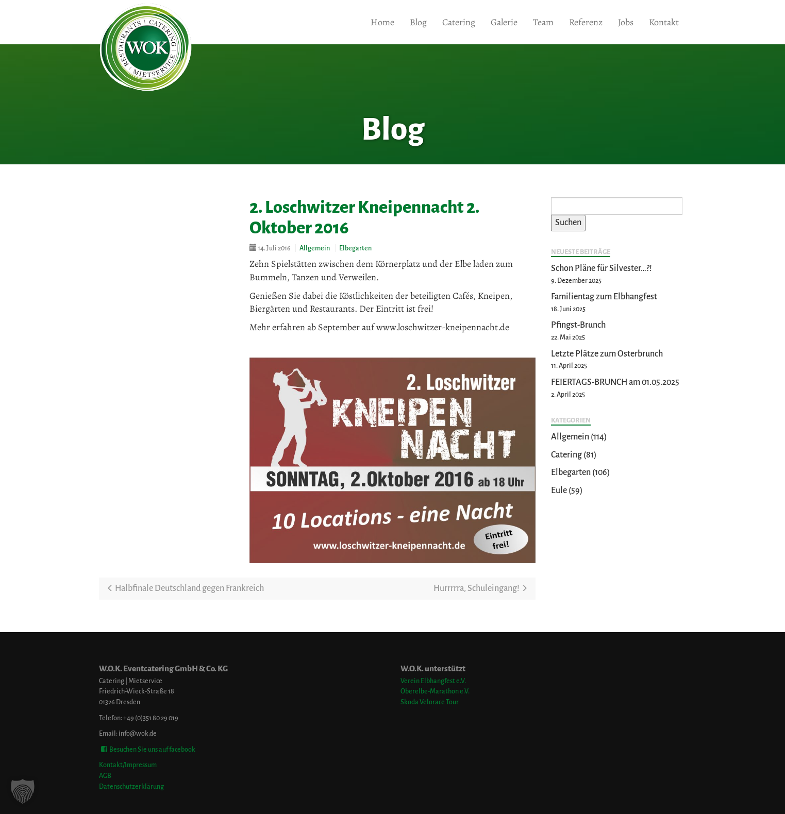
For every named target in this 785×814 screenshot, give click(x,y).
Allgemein (314, 248)
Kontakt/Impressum (128, 765)
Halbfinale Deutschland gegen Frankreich (185, 588)
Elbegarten (355, 248)
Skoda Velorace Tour (429, 702)
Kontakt (664, 22)
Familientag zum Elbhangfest (604, 296)
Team (543, 22)
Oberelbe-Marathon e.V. (435, 691)
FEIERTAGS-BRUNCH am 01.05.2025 (615, 382)
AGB (105, 775)
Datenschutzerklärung (131, 786)
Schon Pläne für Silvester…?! (601, 268)
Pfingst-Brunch (578, 325)
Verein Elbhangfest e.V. (433, 681)
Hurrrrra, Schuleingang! (480, 588)
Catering (458, 22)
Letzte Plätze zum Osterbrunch (607, 354)
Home (382, 22)
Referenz (586, 22)
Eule (559, 490)
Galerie (504, 22)
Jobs (625, 22)
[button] (22, 791)
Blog (418, 22)
